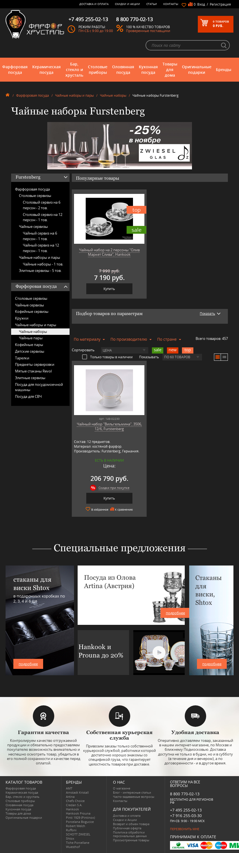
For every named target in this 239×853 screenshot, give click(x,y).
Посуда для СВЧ (28, 396)
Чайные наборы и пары (74, 95)
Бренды (223, 69)
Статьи (151, 4)
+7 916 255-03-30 (186, 815)
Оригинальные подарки (196, 69)
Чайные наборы (113, 95)
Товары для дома (169, 69)
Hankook (72, 809)
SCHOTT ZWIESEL (78, 834)
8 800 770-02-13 (184, 793)
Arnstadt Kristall (77, 792)
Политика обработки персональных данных (130, 834)
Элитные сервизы (30, 377)
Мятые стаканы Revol (33, 371)
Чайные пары (31, 337)
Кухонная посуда (148, 69)
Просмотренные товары (131, 840)
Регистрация (220, 4)
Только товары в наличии (107, 357)
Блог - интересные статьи (132, 792)
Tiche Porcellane (77, 842)
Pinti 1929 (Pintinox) (80, 817)
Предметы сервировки (34, 364)
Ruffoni (71, 830)
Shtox (70, 838)
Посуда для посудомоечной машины (39, 387)
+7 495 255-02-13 (186, 810)
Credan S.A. (74, 805)
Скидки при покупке (113, 488)
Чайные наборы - (43, 264)
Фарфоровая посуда (15, 69)
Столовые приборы (97, 69)
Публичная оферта (127, 828)
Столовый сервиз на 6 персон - (41, 205)
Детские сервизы (29, 351)
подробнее (28, 663)
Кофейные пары (29, 344)
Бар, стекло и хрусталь (74, 69)
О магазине (121, 788)
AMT (69, 788)
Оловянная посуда (123, 69)
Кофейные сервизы (31, 311)
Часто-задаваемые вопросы (133, 796)
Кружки (21, 318)
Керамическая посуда (46, 69)
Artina (70, 796)
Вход (201, 4)
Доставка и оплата (94, 4)
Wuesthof (73, 847)
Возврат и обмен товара (131, 824)
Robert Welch (75, 826)
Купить (109, 288)
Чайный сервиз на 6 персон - (40, 236)
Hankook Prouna (78, 813)
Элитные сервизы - (40, 270)
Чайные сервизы (33, 226)
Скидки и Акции (127, 4)
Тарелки (22, 357)
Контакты (170, 4)
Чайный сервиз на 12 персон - (41, 248)
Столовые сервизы (35, 195)
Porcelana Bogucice (80, 822)
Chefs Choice (75, 801)
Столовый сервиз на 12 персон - (42, 217)
